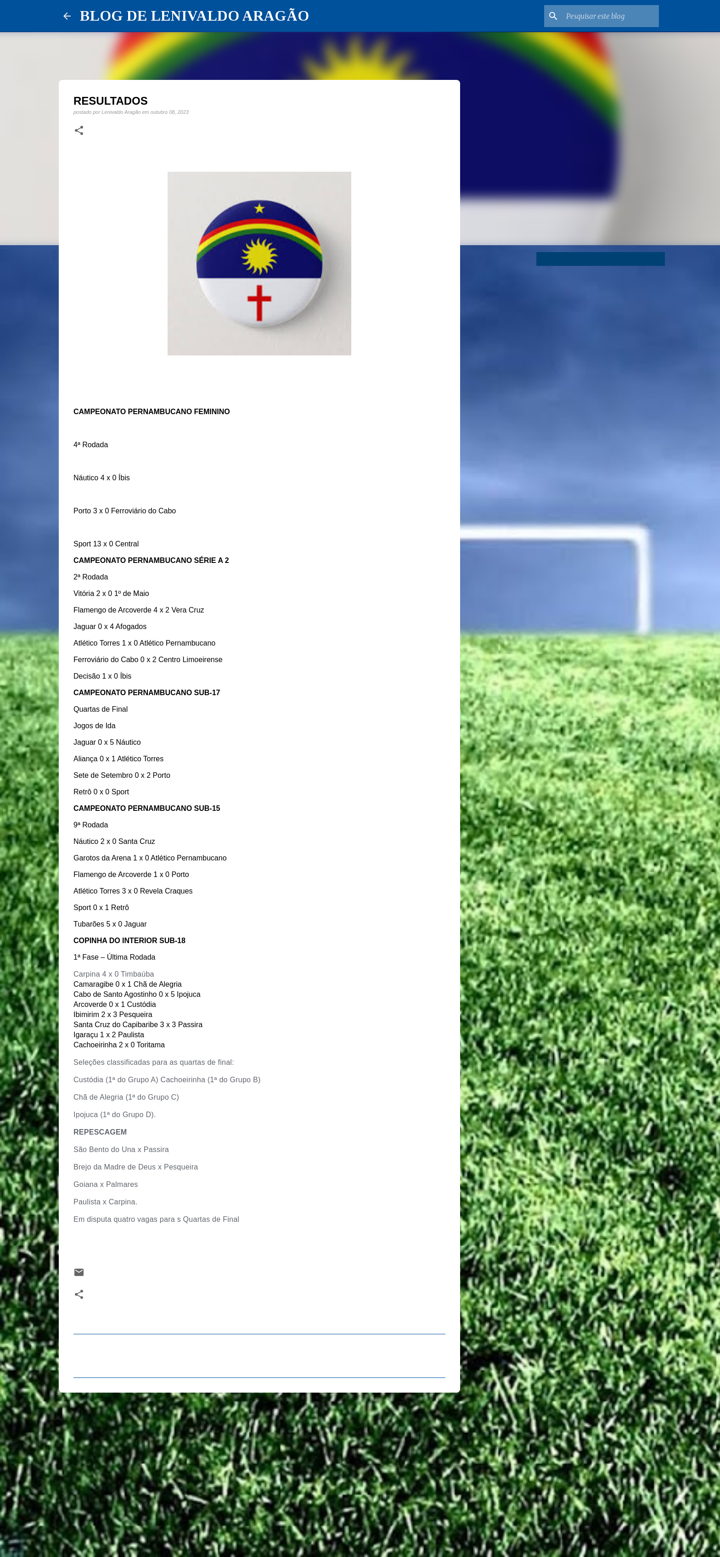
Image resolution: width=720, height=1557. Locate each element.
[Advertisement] (259, 1470)
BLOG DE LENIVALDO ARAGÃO (194, 15)
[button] (78, 131)
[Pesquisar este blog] (610, 16)
